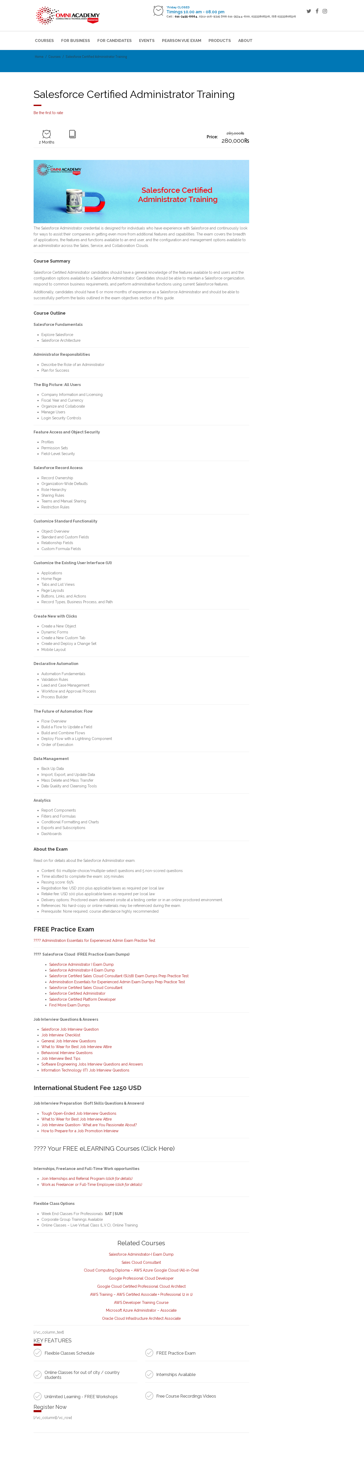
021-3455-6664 (186, 16)
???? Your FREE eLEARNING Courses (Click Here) (104, 1148)
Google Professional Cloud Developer (141, 1278)
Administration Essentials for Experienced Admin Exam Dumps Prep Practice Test (117, 982)
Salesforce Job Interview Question (70, 1029)
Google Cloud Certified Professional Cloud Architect (141, 1286)
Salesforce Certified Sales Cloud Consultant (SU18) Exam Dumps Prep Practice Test (119, 976)
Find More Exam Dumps (70, 1005)
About (245, 40)
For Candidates (114, 40)
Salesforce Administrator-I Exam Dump (141, 1254)
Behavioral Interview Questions (67, 1053)
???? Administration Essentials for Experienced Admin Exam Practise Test (94, 940)
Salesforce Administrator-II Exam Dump (82, 970)
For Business (75, 40)
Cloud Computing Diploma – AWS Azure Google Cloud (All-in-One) (141, 1270)
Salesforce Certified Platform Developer (82, 999)
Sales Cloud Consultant (141, 1262)
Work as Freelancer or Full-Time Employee (91, 1184)
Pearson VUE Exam (181, 40)
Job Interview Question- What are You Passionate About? (89, 1125)
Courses (44, 40)
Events (147, 40)
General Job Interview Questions (68, 1041)
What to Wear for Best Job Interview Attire (76, 1047)
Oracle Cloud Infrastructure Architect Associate (141, 1318)
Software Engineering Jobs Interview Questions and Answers (92, 1064)
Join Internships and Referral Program (87, 1178)
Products (220, 40)
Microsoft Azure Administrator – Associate (141, 1310)
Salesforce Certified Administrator (77, 993)
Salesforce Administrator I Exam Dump (82, 964)
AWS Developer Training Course (141, 1302)
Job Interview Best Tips (60, 1058)
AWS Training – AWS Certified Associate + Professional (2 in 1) (141, 1294)
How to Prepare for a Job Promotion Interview (79, 1131)
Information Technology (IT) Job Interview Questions (85, 1070)
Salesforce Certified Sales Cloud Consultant (85, 988)
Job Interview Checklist (60, 1035)
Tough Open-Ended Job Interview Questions (78, 1113)
